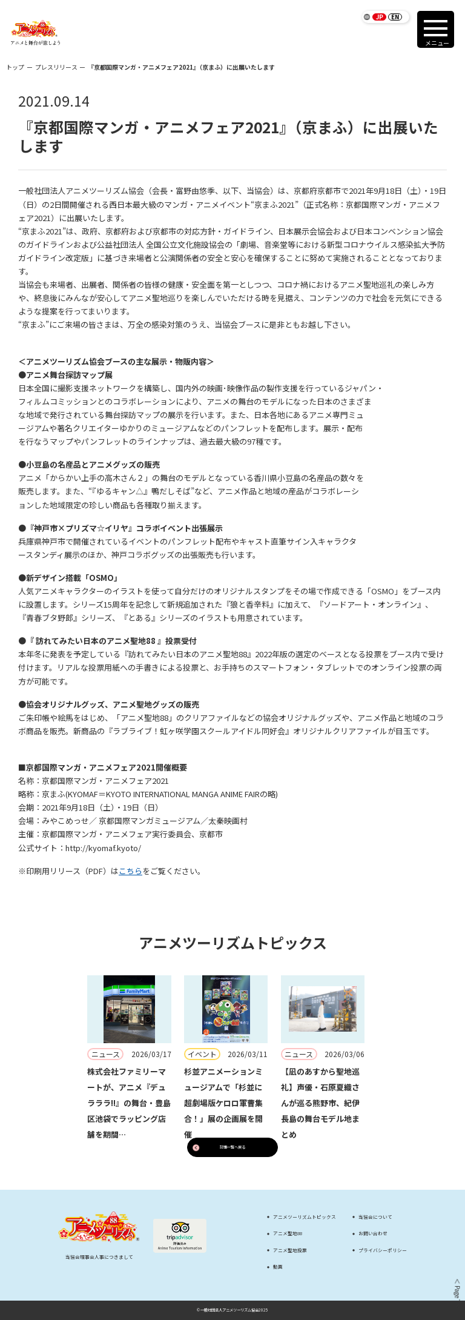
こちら (130, 871)
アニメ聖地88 (287, 1233)
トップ (15, 66)
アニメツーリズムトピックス (304, 1217)
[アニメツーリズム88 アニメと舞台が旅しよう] (35, 32)
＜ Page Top (456, 1293)
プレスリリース (56, 66)
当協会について (375, 1217)
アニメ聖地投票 (290, 1250)
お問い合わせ (373, 1233)
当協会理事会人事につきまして (99, 1256)
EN (395, 17)
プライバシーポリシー (382, 1250)
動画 (278, 1266)
